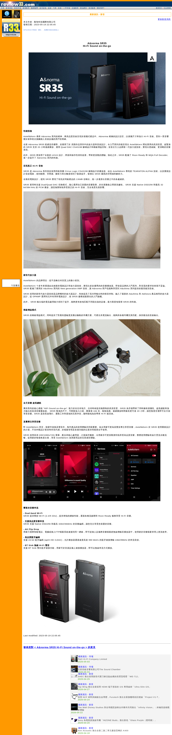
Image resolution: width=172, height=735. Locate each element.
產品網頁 (83, 8)
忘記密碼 (167, 8)
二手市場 (66, 8)
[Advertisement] (46, 673)
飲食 (60, 8)
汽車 (54, 8)
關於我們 (100, 8)
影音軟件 (26, 8)
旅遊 (49, 8)
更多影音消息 (164, 19)
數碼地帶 (34, 8)
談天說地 (43, 8)
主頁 (2, 8)
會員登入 (159, 8)
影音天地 (17, 8)
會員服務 (92, 8)
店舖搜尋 (75, 8)
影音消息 (9, 8)
